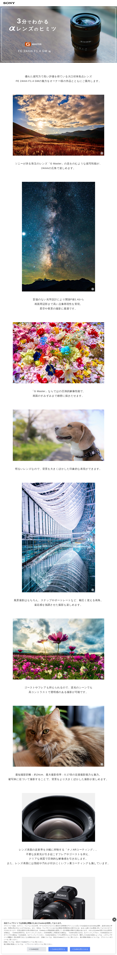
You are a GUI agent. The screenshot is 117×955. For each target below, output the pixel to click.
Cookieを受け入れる (80, 949)
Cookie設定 (35, 949)
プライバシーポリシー (33, 944)
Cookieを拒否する (58, 949)
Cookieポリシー (27, 942)
